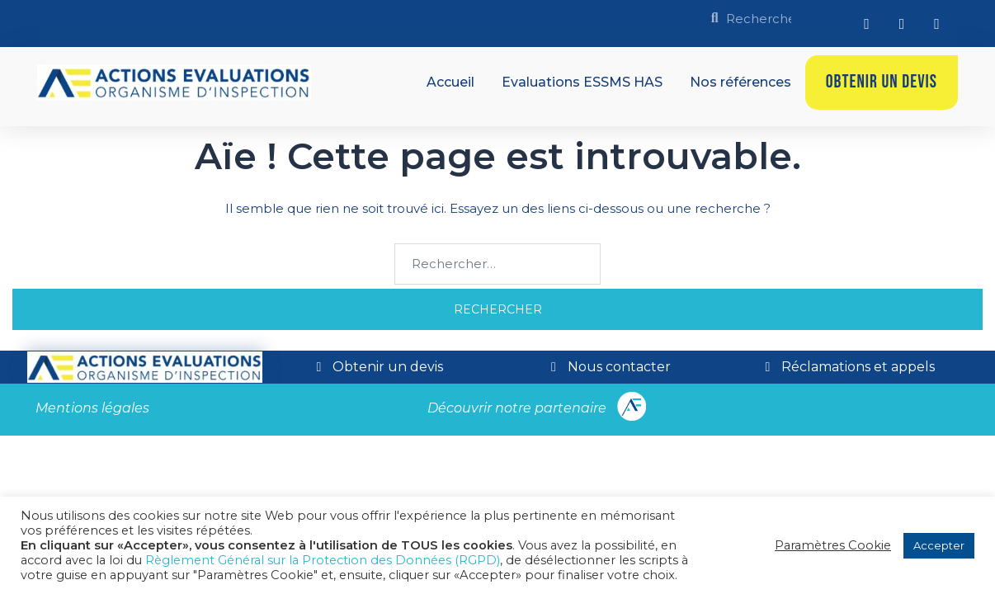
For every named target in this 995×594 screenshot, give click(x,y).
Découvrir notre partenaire (516, 408)
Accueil (450, 82)
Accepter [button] (938, 545)
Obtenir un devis (881, 82)
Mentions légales (92, 408)
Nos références (740, 82)
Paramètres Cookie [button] (833, 545)
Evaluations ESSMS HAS (582, 82)
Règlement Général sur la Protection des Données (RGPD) (322, 560)
